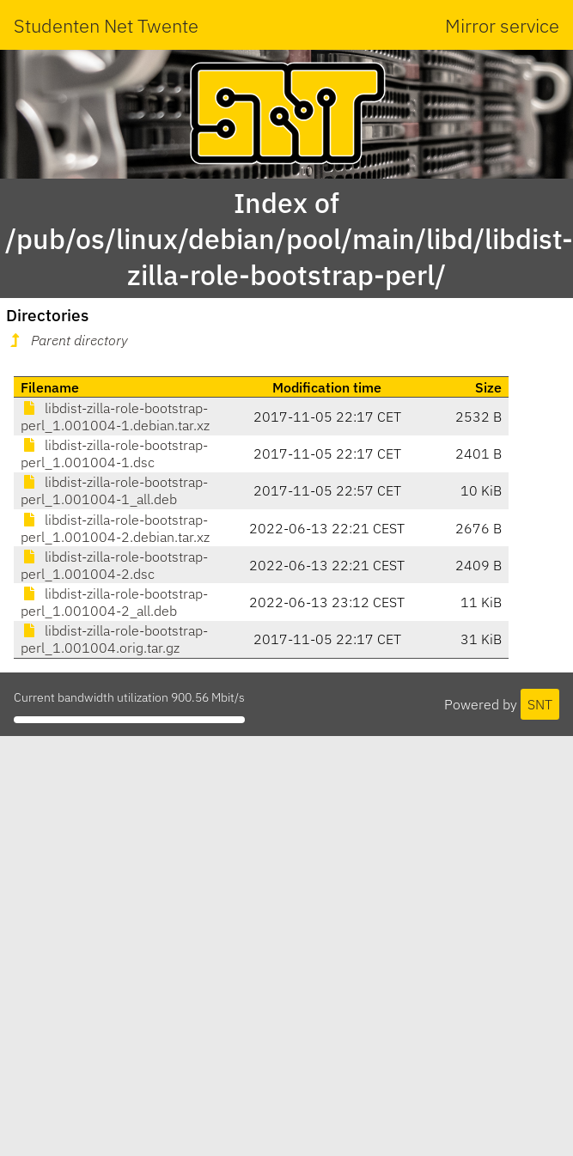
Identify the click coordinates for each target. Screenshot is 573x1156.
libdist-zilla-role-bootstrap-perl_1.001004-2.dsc (114, 565)
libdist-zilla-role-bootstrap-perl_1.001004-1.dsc (114, 453)
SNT (539, 704)
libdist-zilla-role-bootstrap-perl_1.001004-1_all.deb (114, 490)
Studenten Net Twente (106, 25)
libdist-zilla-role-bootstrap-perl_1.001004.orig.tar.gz (114, 639)
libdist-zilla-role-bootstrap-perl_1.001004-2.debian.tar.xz (115, 528)
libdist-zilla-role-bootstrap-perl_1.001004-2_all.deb (114, 602)
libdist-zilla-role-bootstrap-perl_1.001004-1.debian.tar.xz (115, 416)
